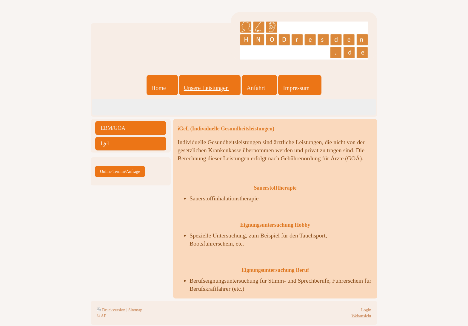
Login (366, 309)
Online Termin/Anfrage (120, 171)
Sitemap (135, 309)
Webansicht (361, 315)
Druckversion (111, 309)
